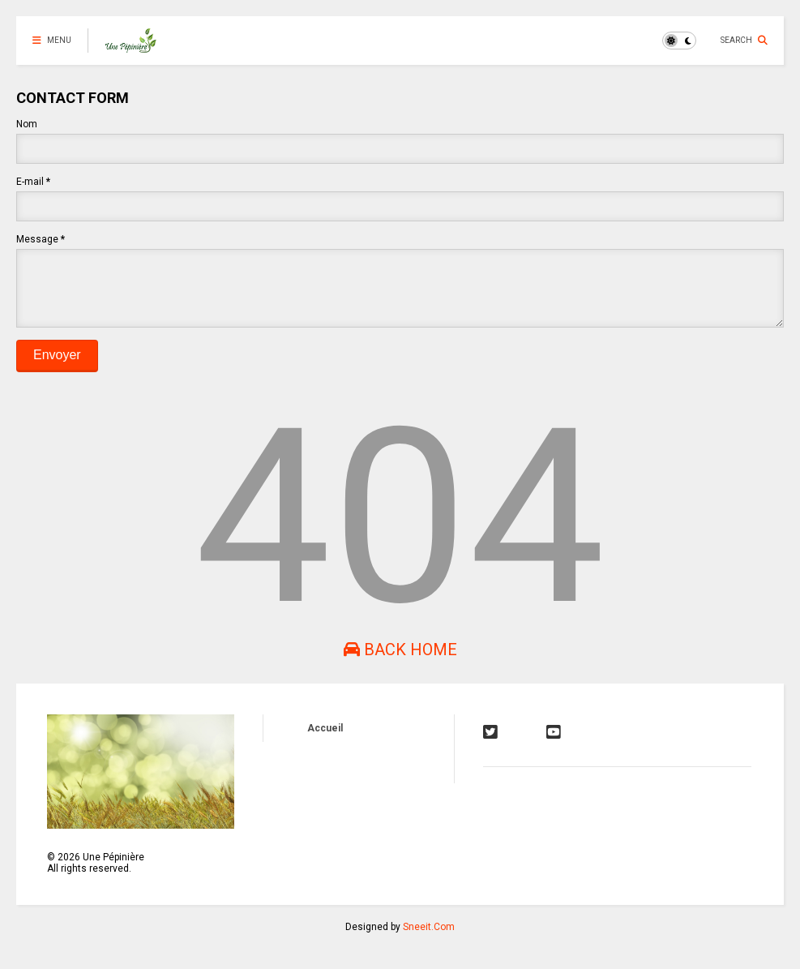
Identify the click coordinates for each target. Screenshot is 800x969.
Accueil (325, 740)
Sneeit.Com (429, 939)
